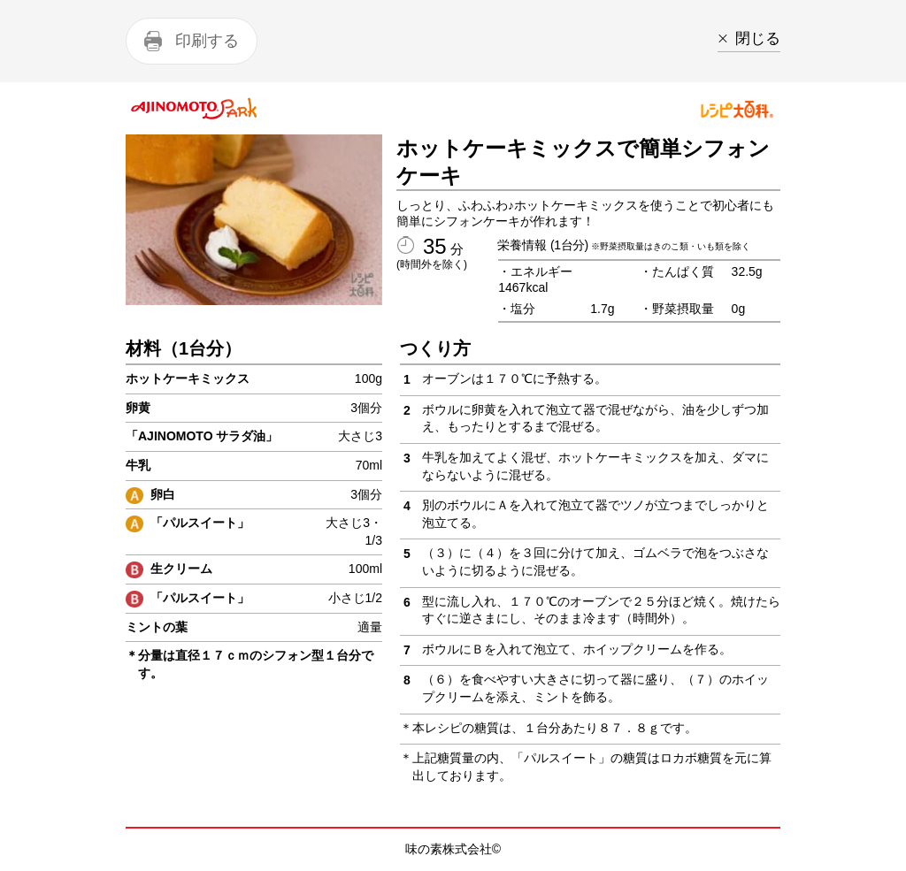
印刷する (207, 41)
